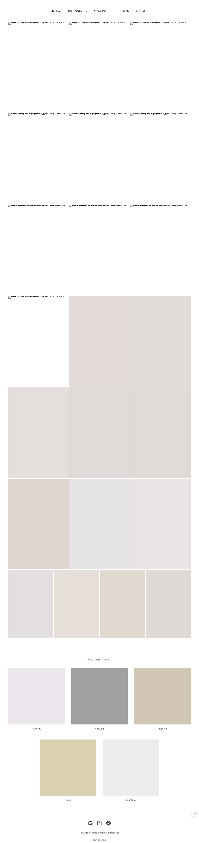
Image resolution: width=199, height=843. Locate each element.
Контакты (142, 11)
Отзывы (123, 11)
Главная (55, 11)
